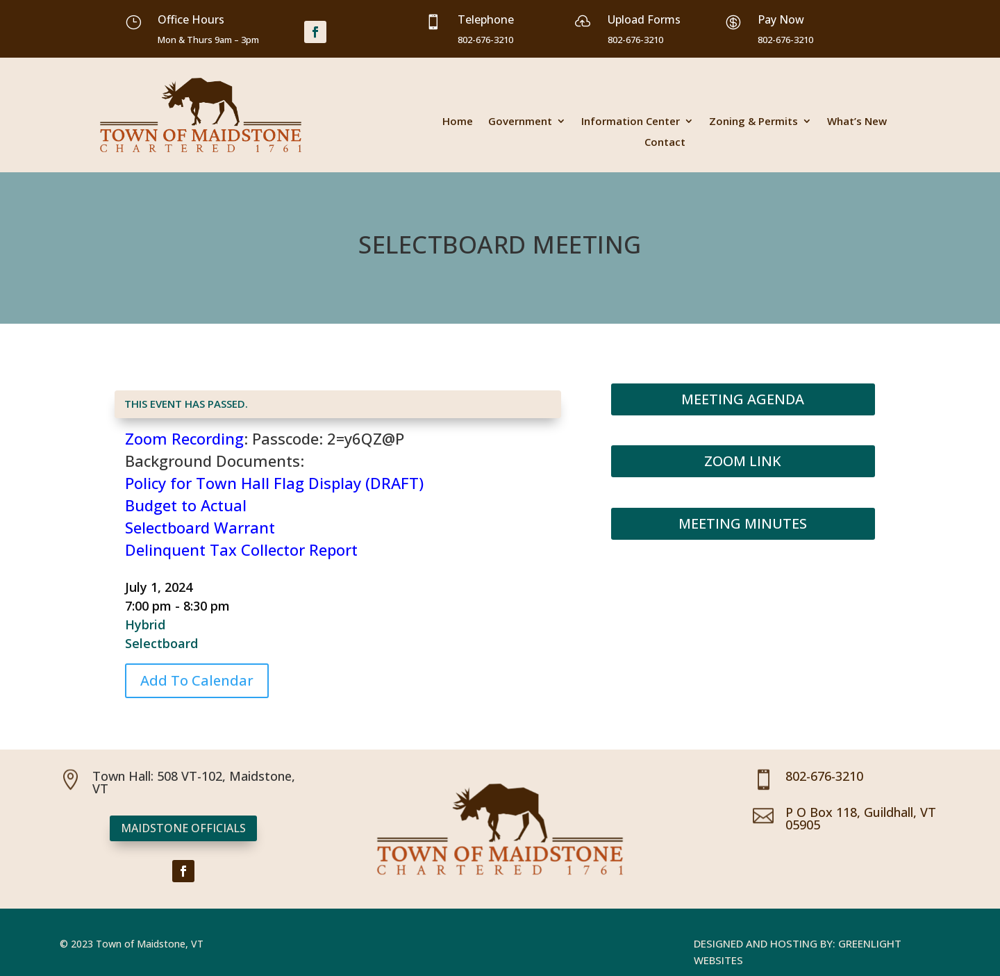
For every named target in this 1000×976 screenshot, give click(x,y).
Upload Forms (644, 19)
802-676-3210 (824, 776)
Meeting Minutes (742, 523)
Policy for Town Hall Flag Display (243, 482)
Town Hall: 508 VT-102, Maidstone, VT (193, 782)
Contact (664, 143)
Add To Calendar (196, 680)
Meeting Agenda (742, 399)
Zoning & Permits (753, 122)
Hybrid (145, 624)
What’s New (857, 122)
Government (520, 122)
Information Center (630, 122)
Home (457, 122)
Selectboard (161, 643)
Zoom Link (742, 461)
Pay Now (781, 19)
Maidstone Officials (183, 828)
